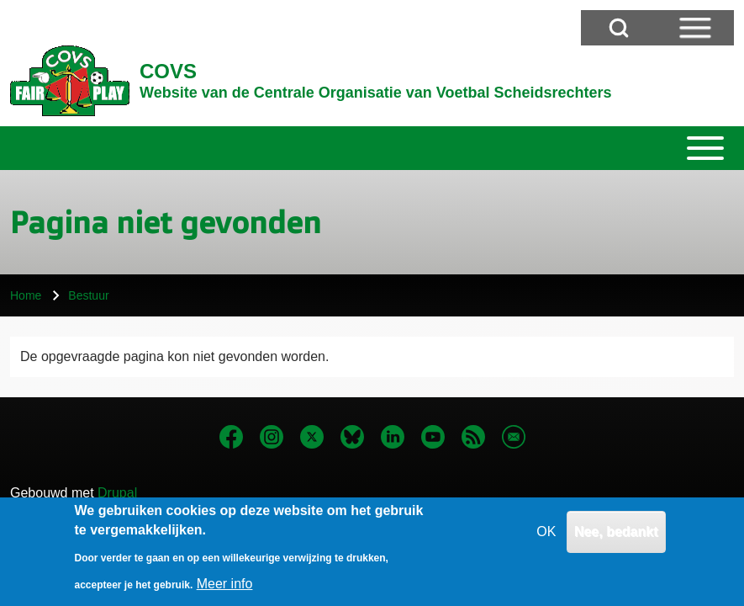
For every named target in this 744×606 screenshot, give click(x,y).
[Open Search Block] (619, 27)
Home (25, 295)
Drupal (117, 493)
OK (546, 541)
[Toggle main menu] (372, 148)
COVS (168, 71)
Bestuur (88, 295)
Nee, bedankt (616, 541)
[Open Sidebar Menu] (695, 27)
